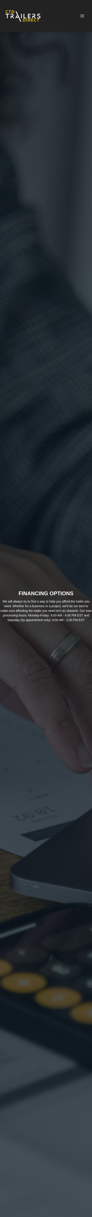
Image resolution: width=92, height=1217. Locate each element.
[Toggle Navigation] (82, 16)
